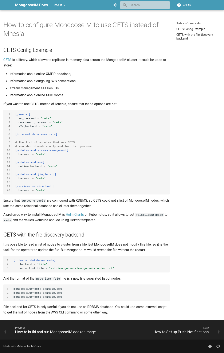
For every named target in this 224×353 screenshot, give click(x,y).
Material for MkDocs (29, 346)
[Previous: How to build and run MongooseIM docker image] (51, 331)
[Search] (145, 5)
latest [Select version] (58, 5)
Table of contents (188, 23)
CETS (7, 60)
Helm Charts (75, 215)
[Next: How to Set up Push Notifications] (186, 331)
